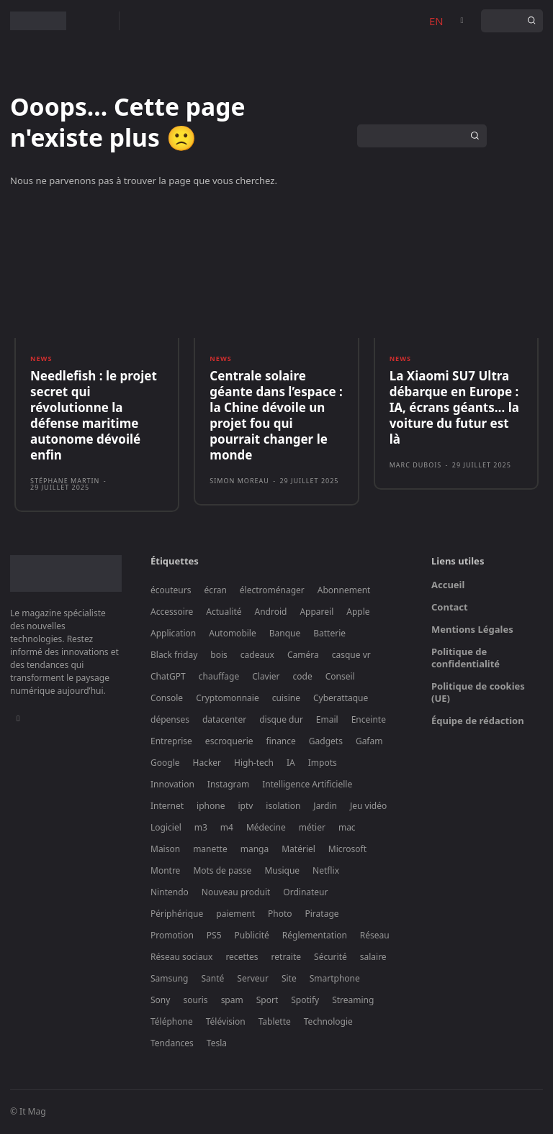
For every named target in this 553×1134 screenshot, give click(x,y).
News (41, 360)
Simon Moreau (239, 482)
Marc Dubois (416, 466)
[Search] (531, 20)
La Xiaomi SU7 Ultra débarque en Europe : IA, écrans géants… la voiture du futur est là (454, 408)
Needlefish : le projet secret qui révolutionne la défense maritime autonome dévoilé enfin (93, 416)
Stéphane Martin (64, 482)
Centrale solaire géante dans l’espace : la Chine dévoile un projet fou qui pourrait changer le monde (276, 416)
